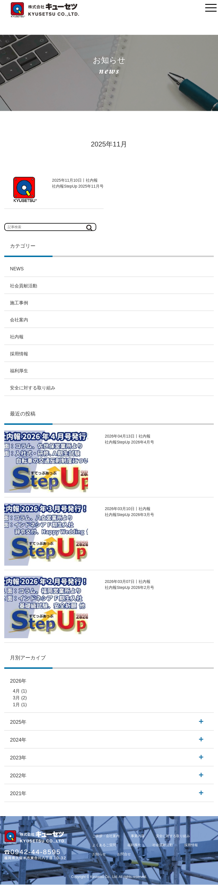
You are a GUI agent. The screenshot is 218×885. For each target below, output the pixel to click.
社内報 (17, 336)
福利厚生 (19, 370)
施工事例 (19, 302)
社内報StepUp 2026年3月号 (129, 514)
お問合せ (124, 854)
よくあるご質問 (104, 845)
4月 (16, 691)
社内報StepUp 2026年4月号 (129, 442)
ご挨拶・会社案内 (106, 836)
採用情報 (19, 353)
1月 (16, 704)
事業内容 (137, 836)
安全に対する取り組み (32, 387)
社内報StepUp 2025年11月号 (77, 186)
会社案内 (19, 319)
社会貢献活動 (23, 285)
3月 (16, 697)
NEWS (17, 268)
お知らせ (99, 854)
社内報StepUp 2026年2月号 (129, 587)
